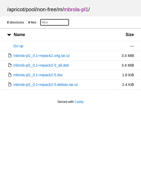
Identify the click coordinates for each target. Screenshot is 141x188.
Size (130, 34)
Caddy (79, 102)
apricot (16, 9)
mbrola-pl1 (76, 9)
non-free (47, 9)
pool (31, 9)
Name (19, 34)
